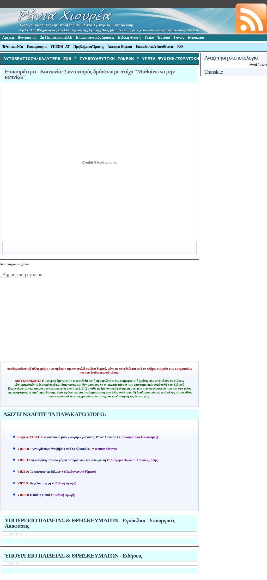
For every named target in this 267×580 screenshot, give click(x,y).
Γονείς (179, 37)
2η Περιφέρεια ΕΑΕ (56, 37)
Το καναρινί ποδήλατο (45, 473)
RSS (180, 47)
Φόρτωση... (15, 535)
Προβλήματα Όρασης (88, 47)
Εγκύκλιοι (196, 37)
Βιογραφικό (27, 37)
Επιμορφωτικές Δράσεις (95, 37)
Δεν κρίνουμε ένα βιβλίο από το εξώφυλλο (61, 450)
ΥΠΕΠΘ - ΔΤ (59, 47)
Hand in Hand (40, 496)
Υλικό (149, 37)
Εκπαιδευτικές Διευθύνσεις (154, 47)
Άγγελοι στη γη (41, 484)
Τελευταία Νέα (12, 47)
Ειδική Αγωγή (129, 37)
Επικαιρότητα (36, 47)
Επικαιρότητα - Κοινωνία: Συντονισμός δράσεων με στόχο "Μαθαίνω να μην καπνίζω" (89, 75)
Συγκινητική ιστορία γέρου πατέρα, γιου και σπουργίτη (68, 461)
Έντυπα (163, 37)
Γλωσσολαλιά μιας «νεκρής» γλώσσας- (78, 438)
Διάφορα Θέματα (120, 47)
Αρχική (8, 37)
